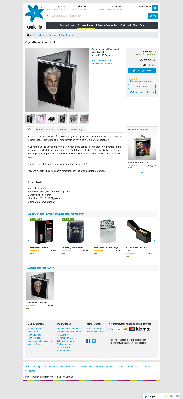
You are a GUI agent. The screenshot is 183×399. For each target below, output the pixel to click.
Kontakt (120, 383)
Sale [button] (142, 25)
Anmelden (118, 9)
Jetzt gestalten (142, 70)
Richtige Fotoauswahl (66, 357)
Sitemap (146, 383)
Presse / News (63, 363)
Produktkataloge (63, 360)
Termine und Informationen (68, 348)
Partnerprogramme (94, 344)
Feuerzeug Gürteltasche (73, 263)
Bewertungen (77, 129)
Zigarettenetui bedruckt (36, 318)
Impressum (86, 383)
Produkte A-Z (133, 383)
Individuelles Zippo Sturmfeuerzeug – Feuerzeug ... (137, 208)
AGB (27, 383)
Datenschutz (72, 383)
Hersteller (62, 129)
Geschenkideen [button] (67, 25)
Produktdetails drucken (142, 92)
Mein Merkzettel (34, 354)
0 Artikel (147, 9)
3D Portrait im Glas (65, 354)
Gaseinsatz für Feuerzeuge (106, 263)
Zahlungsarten (39, 383)
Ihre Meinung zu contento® (68, 344)
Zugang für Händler (78, 9)
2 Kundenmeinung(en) (139, 81)
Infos (29, 129)
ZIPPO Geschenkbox (39, 263)
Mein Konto (32, 348)
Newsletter (30, 387)
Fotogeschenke (39, 35)
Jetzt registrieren (104, 9)
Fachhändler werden (95, 348)
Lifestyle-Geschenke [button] (106, 25)
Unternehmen (62, 366)
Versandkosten (56, 383)
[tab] (166, 395)
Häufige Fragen (34, 344)
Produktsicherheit (45, 129)
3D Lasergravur (63, 351)
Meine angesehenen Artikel (39, 357)
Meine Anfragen (34, 360)
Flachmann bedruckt (138, 162)
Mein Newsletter (34, 351)
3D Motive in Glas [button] (128, 25)
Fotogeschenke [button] (86, 25)
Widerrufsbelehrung (104, 383)
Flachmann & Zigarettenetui (60, 35)
